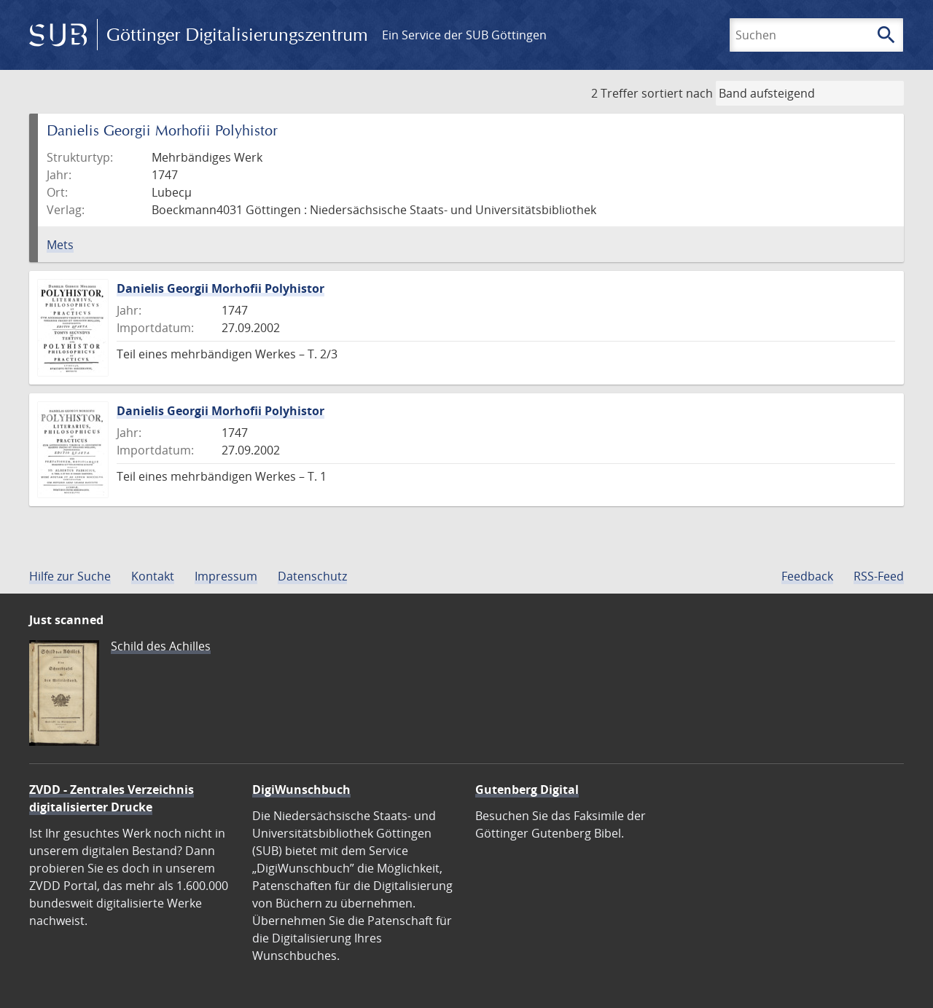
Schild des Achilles (161, 646)
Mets (60, 245)
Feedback (807, 576)
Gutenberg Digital (527, 789)
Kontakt (152, 576)
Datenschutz (312, 576)
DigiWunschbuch (301, 789)
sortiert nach (677, 93)
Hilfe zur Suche (70, 576)
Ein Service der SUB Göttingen (464, 35)
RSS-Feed (879, 576)
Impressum (226, 576)
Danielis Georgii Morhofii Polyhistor (220, 288)
